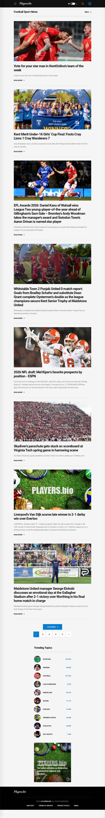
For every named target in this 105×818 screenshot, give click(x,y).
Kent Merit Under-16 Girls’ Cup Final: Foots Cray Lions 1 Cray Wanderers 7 (47, 138)
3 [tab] (46, 786)
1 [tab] (38, 786)
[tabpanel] (52, 770)
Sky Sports (47, 742)
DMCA (76, 814)
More (88, 12)
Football (47, 684)
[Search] (83, 4)
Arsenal (46, 676)
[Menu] (15, 3)
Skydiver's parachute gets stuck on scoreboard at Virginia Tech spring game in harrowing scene (48, 454)
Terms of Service (46, 814)
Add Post (30, 814)
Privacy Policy (63, 814)
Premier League (49, 726)
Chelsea (46, 717)
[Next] (69, 642)
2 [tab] (42, 786)
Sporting (47, 667)
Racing (46, 709)
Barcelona (47, 701)
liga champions (49, 692)
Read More (19, 81)
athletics (47, 734)
